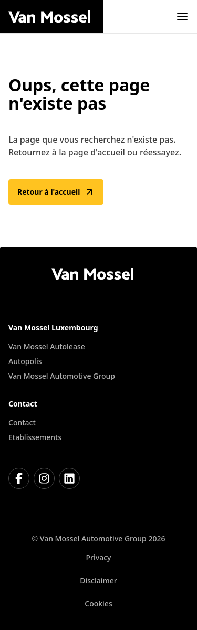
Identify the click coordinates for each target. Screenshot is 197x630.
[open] (182, 16)
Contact (22, 423)
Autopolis (25, 361)
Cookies (98, 603)
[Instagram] (44, 478)
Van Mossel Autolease (46, 346)
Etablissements (34, 437)
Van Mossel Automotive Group (61, 376)
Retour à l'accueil (56, 192)
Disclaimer (98, 580)
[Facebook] (18, 478)
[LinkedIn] (69, 478)
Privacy (98, 557)
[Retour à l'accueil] (55, 17)
